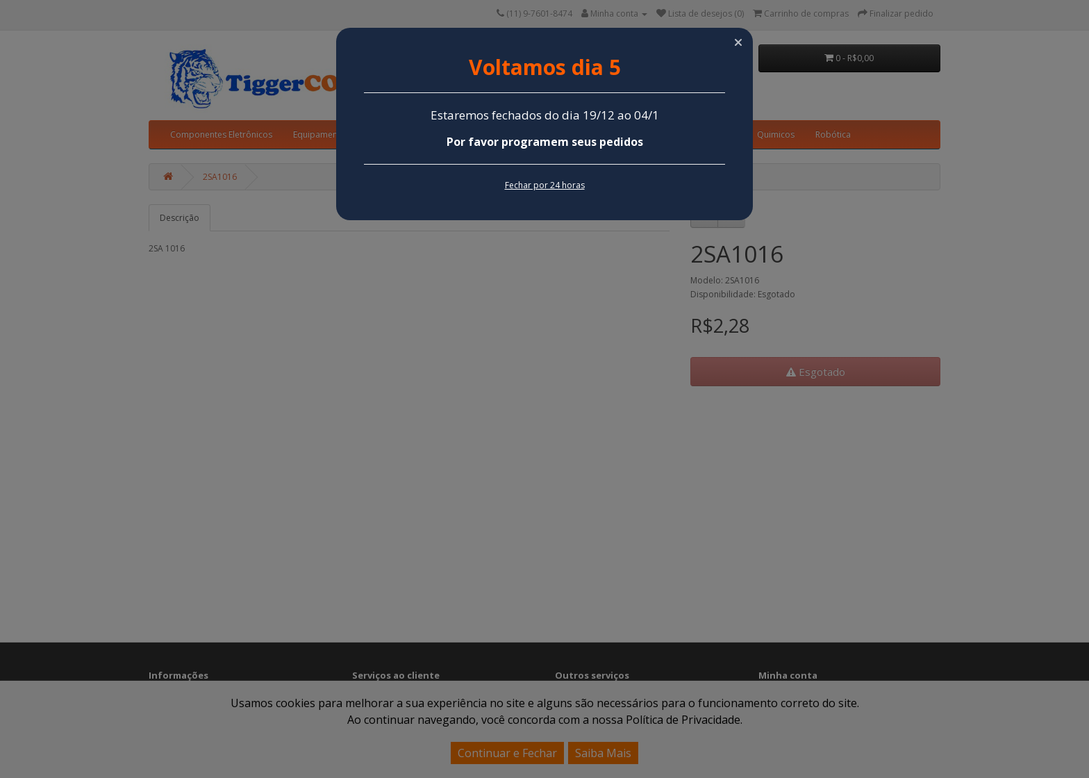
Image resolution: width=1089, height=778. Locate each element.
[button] (738, 42)
